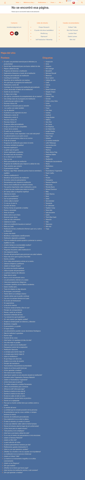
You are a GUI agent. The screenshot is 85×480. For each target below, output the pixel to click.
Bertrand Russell (51, 73)
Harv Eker (49, 122)
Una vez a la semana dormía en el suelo (16, 298)
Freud (47, 108)
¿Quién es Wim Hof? (10, 440)
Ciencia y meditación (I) (11, 175)
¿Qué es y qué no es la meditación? (15, 345)
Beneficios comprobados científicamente (17, 236)
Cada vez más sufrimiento (12, 219)
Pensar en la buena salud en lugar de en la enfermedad (21, 426)
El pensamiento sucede (11, 168)
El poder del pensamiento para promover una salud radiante (23, 254)
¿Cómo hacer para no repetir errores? (15, 428)
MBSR (47, 157)
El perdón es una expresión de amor (15, 113)
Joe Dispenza (50, 126)
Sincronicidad (50, 201)
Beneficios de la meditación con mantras (17, 80)
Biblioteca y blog (29, 2)
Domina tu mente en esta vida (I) (14, 393)
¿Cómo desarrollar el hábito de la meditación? (18, 89)
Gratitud (48, 115)
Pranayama (49, 180)
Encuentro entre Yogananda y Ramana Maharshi (19, 377)
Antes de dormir (9, 212)
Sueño (48, 215)
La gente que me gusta (11, 150)
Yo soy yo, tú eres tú (10, 203)
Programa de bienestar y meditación (15, 71)
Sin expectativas (9, 303)
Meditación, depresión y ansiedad (14, 238)
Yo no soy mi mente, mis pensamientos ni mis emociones (22, 435)
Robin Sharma (50, 194)
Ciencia (48, 85)
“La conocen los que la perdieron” (14, 317)
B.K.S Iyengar (50, 68)
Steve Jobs (49, 210)
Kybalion (48, 138)
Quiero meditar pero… (10, 287)
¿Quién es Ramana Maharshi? (13, 438)
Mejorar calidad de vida (11, 68)
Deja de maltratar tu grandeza (13, 333)
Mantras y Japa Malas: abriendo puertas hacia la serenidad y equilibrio (23, 172)
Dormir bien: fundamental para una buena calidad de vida (22, 66)
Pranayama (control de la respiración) (15, 347)
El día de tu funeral (10, 140)
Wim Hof (72, 39)
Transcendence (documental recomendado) (18, 366)
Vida (47, 222)
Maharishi (49, 147)
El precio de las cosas (11, 338)
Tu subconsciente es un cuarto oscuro (16, 136)
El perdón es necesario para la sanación (16, 106)
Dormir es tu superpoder (11, 400)
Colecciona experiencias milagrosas (15, 282)
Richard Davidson (51, 189)
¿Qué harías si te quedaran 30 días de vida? (17, 340)
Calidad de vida (50, 80)
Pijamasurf (44, 36)
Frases (53, 2)
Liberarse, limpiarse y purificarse (14, 263)
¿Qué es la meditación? (11, 196)
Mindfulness (49, 166)
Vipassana (49, 224)
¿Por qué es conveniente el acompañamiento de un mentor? (23, 96)
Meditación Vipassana (11, 349)
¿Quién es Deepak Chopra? (12, 266)
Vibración (49, 219)
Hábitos (48, 119)
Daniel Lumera (72, 36)
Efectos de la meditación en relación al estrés (18, 184)
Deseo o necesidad (10, 210)
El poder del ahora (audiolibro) (44, 30)
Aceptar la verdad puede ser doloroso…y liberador (19, 321)
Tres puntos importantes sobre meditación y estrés (20, 187)
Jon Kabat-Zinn (50, 129)
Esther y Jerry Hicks (52, 101)
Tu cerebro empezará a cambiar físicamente (18, 384)
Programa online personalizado (14, 124)
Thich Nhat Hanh (51, 217)
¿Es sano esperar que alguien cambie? (16, 319)
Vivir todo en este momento (13, 373)
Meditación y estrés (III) (11, 85)
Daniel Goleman (51, 89)
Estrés (48, 103)
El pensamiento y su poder (12, 326)
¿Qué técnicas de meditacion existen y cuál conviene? (21, 470)
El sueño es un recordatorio (12, 131)
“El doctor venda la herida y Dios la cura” (17, 308)
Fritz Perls (49, 110)
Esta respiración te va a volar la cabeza (16, 419)
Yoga (47, 229)
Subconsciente (50, 212)
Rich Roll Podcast (72, 30)
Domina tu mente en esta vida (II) (14, 391)
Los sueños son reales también (14, 108)
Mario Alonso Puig (51, 152)
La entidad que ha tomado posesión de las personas (20, 410)
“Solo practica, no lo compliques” (14, 431)
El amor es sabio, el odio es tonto (14, 396)
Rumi (47, 196)
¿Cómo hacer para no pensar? (13, 382)
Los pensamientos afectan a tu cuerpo (16, 280)
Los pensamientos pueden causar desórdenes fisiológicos (22, 331)
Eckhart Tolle (72, 27)
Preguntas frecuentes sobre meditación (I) (17, 249)
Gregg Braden (50, 117)
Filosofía (48, 106)
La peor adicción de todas (12, 442)
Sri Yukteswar (50, 205)
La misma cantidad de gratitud (14, 145)
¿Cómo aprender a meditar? (12, 370)
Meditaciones (43, 2)
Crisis (47, 87)
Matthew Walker (51, 154)
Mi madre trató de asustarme (13, 154)
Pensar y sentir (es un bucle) (13, 312)
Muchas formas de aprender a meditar (16, 208)
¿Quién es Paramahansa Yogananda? (15, 379)
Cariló (47, 82)
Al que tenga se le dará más (13, 359)
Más (61, 2)
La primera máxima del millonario (14, 273)
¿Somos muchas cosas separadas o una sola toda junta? (22, 133)
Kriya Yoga (49, 136)
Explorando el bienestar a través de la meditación (19, 73)
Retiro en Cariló (9, 226)
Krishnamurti (50, 133)
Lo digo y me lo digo (10, 94)
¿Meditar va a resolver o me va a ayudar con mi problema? (22, 451)
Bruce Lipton (50, 78)
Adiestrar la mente (10, 194)
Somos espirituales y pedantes (13, 152)
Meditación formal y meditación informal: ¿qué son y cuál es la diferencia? (23, 230)
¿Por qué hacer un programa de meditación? (18, 82)
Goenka (48, 113)
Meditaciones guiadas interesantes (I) (16, 447)
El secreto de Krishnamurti (12, 301)
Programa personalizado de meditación (16, 75)
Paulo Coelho (50, 173)
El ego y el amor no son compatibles (15, 126)
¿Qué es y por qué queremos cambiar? (16, 449)
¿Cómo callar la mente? (11, 201)
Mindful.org (43, 33)
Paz (47, 175)
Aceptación (49, 61)
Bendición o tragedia (10, 324)
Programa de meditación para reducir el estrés (18, 143)
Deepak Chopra (50, 92)
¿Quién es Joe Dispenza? (11, 463)
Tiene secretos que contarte (13, 166)
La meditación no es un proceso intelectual (17, 454)
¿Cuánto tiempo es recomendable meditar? (17, 245)
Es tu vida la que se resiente (13, 157)
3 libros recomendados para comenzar (16, 386)
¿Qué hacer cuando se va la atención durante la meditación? (23, 375)
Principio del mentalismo (11, 363)
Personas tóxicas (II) (10, 119)
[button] (82, 2)
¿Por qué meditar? (9, 465)
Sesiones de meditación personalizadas (16, 417)
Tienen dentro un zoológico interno (15, 294)
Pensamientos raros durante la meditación (17, 182)
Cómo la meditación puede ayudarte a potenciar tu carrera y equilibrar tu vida (23, 241)
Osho (47, 168)
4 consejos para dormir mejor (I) (14, 354)
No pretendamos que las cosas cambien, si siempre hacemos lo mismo (20, 413)
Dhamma (48, 94)
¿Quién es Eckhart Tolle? (11, 456)
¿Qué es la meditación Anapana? (14, 247)
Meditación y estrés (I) (11, 117)
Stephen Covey (50, 208)
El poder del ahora (9, 205)
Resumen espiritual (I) (11, 147)
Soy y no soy (8, 159)
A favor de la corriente (11, 129)
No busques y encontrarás (12, 291)
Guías (18, 2)
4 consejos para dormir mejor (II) (14, 352)
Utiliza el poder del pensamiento (14, 270)
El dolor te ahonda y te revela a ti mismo (17, 421)
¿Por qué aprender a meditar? (13, 472)
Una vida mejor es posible (12, 342)
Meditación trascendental (54, 161)
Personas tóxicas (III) (10, 103)
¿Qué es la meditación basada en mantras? (17, 224)
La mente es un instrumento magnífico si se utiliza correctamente (20, 459)
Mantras (48, 150)
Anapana (48, 66)
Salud (47, 198)
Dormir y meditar (9, 259)
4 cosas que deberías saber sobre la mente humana (20, 424)
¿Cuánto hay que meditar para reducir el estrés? (19, 189)
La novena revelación (52, 140)
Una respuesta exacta (11, 252)
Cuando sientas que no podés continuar (16, 296)
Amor (47, 64)
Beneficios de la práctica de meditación (16, 178)
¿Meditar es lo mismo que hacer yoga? (16, 468)
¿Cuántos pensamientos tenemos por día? (17, 444)
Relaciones (49, 184)
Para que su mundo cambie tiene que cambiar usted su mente (21, 404)
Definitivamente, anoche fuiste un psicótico (17, 398)
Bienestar (49, 75)
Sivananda (49, 203)
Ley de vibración (9, 110)
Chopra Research (44, 27)
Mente (48, 164)
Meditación (49, 159)
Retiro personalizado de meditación (15, 161)
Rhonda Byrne (50, 187)
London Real (72, 33)
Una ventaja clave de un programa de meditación (19, 99)
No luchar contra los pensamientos (15, 180)
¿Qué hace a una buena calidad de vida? (16, 433)
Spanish (68, 1)
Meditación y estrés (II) (11, 115)
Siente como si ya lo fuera (12, 215)
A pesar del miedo (9, 233)
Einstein (48, 99)
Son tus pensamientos (11, 198)
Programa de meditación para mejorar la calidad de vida (22, 164)
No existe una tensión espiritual (14, 268)
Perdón (48, 178)
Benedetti (49, 71)
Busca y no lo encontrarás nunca (14, 277)
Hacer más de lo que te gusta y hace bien (17, 256)
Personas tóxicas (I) (10, 122)
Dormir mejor (8, 335)
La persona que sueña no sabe (13, 101)
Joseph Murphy (50, 131)
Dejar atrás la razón (10, 275)
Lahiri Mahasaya (51, 143)
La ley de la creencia (10, 305)
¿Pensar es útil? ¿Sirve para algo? (14, 389)
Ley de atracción (51, 145)
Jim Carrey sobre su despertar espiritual (16, 191)
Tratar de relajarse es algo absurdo (15, 289)
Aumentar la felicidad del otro (13, 314)
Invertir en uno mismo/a (11, 92)
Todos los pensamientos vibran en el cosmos (18, 138)
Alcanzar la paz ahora (10, 217)
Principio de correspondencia (13, 310)
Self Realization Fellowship (44, 39)
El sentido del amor (10, 407)
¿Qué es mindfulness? (11, 356)
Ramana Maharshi (51, 182)
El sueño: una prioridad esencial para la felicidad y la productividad (20, 62)
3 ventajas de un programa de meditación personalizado (22, 87)
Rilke (47, 191)
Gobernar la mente (10, 222)
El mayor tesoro (9, 328)
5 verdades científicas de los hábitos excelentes (19, 284)
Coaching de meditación (11, 78)
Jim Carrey (49, 124)
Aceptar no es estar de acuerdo (14, 361)
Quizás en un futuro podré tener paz (15, 368)
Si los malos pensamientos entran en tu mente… (19, 261)
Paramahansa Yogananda (54, 171)
